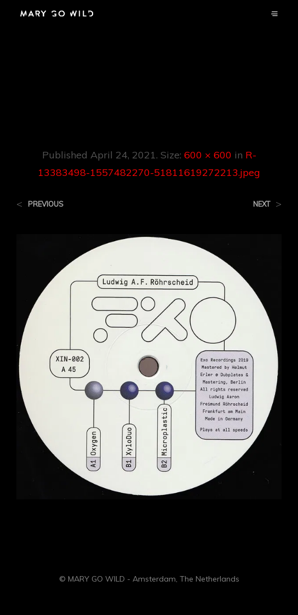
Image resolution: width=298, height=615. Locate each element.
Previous (46, 204)
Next (261, 204)
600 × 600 (208, 155)
